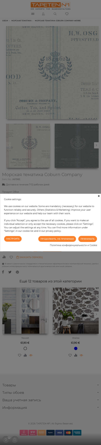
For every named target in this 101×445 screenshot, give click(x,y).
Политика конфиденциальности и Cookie (73, 245)
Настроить (12, 239)
